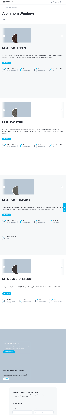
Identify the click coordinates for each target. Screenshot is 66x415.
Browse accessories (8, 351)
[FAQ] (60, 2)
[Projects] (56, 2)
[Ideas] (53, 2)
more (6, 62)
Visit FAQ (6, 378)
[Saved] (58, 2)
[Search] (51, 2)
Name (14, 409)
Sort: (7, 20)
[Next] (62, 36)
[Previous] (3, 36)
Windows (6, 7)
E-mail (35, 409)
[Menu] (63, 2)
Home (2, 7)
